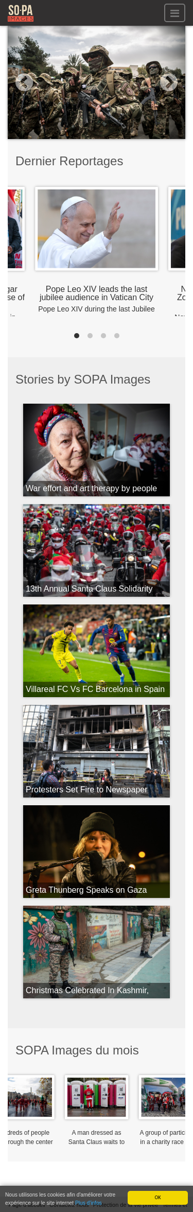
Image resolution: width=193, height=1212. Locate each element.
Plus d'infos (88, 1203)
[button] (21, 82)
